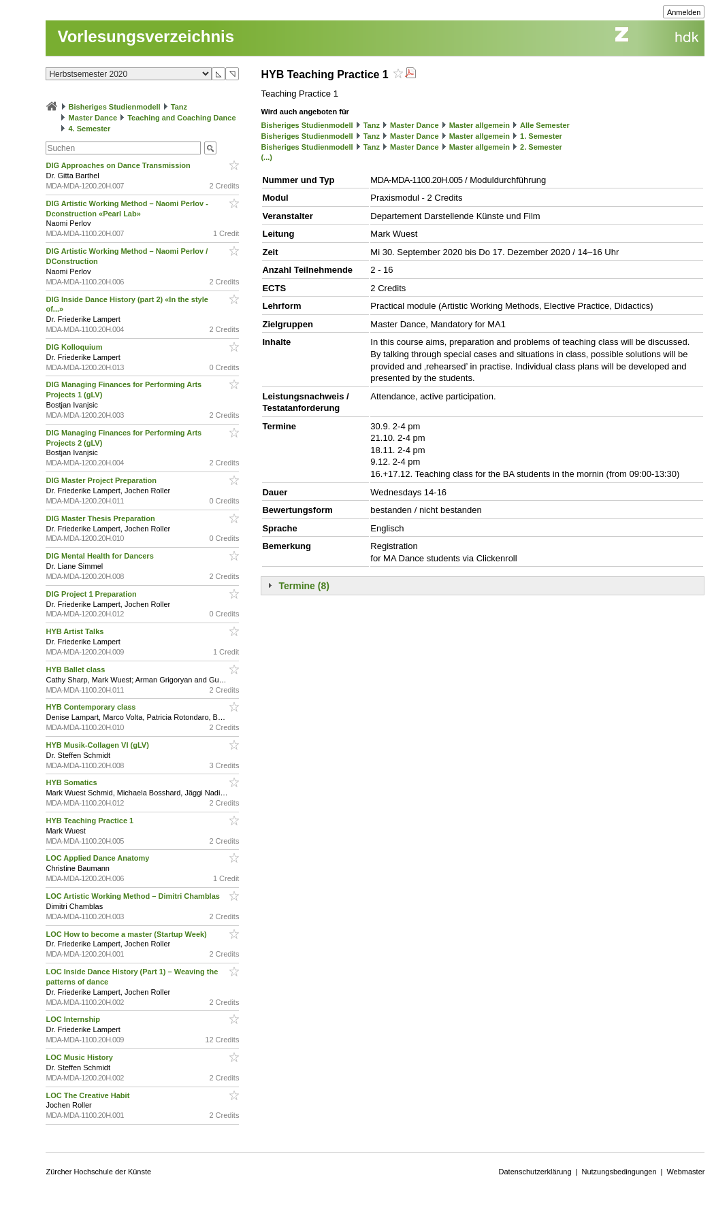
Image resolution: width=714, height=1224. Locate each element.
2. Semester (541, 147)
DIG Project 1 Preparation (92, 594)
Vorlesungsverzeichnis (145, 36)
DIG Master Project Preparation (102, 480)
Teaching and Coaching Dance (181, 118)
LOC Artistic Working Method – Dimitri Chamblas (134, 896)
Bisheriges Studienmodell (115, 107)
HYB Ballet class (76, 669)
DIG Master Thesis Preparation (101, 518)
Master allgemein (479, 125)
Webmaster (685, 1172)
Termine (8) (303, 585)
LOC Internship (74, 1019)
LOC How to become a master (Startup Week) (127, 934)
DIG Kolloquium (75, 347)
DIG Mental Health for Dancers (100, 556)
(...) (266, 157)
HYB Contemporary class (91, 707)
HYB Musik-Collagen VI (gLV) (98, 745)
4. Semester (90, 129)
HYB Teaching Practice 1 (90, 820)
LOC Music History (80, 1057)
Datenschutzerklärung (535, 1172)
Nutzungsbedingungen (618, 1172)
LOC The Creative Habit (88, 1095)
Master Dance (93, 118)
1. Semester (541, 136)
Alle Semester (545, 125)
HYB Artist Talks (76, 631)
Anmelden (684, 12)
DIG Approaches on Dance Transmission (119, 165)
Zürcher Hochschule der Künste (98, 1172)
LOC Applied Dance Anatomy (98, 858)
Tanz (179, 107)
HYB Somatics (72, 782)
